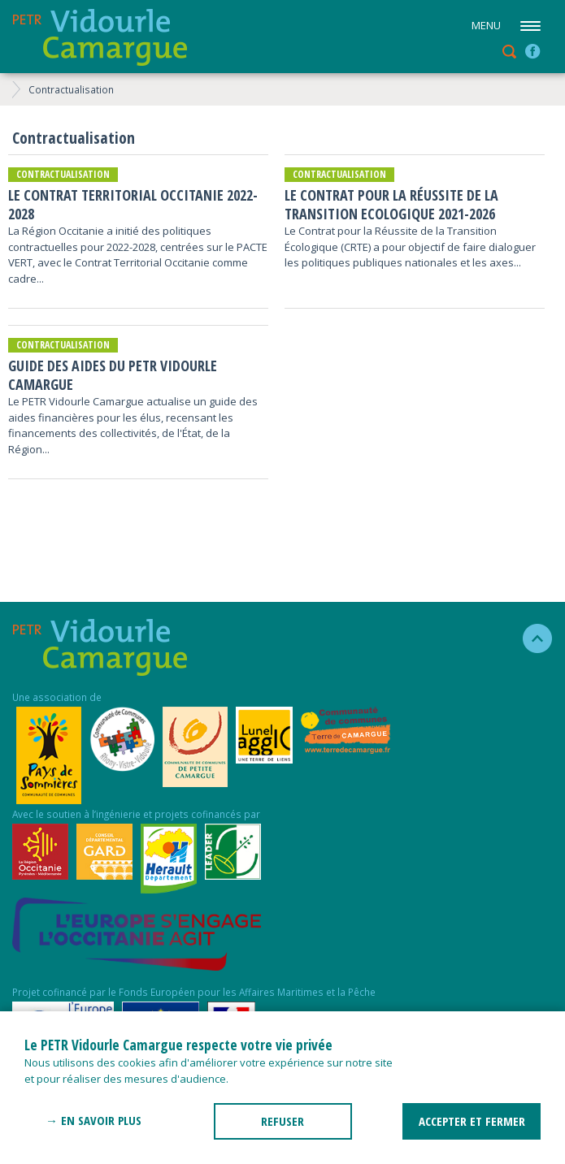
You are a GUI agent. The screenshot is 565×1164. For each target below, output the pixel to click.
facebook (532, 51)
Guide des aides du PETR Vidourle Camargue (112, 375)
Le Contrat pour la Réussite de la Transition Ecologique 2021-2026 (391, 204)
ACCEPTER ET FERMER (472, 1121)
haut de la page (530, 638)
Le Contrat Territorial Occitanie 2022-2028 (133, 204)
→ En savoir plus (93, 1120)
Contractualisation (71, 89)
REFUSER (282, 1121)
